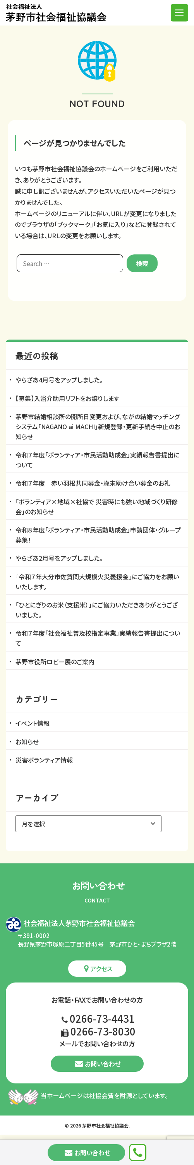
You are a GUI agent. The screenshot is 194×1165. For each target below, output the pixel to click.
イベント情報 (32, 723)
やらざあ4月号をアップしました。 (59, 379)
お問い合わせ (98, 1063)
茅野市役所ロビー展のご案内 (54, 661)
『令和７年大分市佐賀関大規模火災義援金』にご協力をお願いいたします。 (97, 581)
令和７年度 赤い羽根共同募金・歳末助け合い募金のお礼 (92, 483)
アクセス (98, 968)
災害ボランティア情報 (44, 759)
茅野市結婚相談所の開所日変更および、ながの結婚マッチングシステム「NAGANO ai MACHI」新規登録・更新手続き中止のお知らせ (97, 426)
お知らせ (27, 741)
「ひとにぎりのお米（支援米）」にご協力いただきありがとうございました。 (96, 609)
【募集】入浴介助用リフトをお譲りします (67, 398)
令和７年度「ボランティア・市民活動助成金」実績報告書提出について (97, 459)
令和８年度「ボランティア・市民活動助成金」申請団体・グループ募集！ (98, 534)
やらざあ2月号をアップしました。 (59, 558)
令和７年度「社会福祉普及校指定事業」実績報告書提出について (97, 638)
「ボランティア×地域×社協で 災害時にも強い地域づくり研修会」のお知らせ (96, 506)
